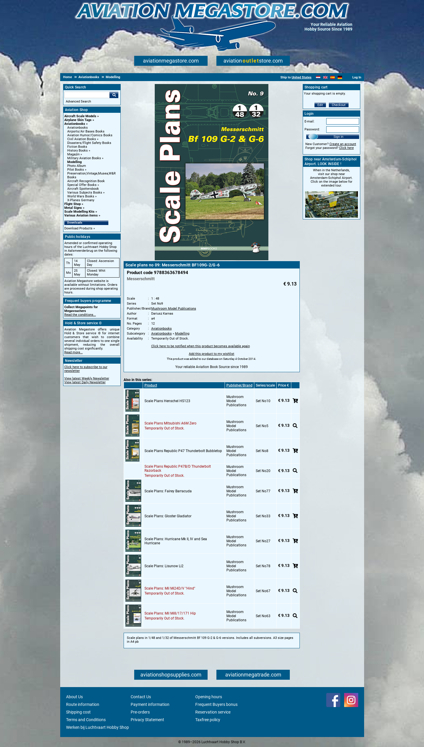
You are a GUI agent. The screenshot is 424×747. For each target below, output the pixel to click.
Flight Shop (72, 204)
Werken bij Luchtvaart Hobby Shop (97, 727)
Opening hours (208, 696)
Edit (320, 105)
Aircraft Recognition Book (86, 181)
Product (150, 385)
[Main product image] (211, 259)
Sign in (339, 136)
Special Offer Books (82, 185)
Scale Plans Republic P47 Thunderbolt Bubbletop (183, 451)
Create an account (342, 144)
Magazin (73, 154)
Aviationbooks (74, 124)
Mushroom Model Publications (173, 308)
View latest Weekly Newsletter (86, 378)
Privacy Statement (147, 719)
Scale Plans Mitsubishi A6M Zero (170, 423)
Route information (82, 704)
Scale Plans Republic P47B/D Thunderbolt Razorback (177, 468)
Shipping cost (78, 712)
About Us (74, 696)
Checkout (339, 105)
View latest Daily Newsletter (85, 382)
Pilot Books (75, 170)
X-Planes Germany (80, 200)
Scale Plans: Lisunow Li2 (164, 566)
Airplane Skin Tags (78, 120)
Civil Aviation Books (81, 139)
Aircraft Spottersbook (83, 189)
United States (302, 77)
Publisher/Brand (239, 385)
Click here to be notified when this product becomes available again (200, 346)
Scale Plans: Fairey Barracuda (168, 491)
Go (114, 95)
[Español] (332, 77)
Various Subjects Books (84, 192)
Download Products (78, 228)
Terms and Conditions (86, 719)
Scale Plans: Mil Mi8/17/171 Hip (170, 613)
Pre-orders (140, 712)
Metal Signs (73, 208)
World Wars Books (80, 196)
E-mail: (309, 121)
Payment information (150, 704)
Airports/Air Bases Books (86, 131)
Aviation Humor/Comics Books (89, 135)
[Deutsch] (340, 77)
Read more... (73, 352)
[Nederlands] (318, 77)
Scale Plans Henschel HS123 (167, 401)
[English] (325, 77)
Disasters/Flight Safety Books (89, 143)
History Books (77, 150)
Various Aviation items (81, 215)
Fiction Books (77, 147)
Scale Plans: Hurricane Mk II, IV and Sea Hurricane (175, 541)
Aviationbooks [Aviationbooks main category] (77, 128)
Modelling (74, 162)
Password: (312, 129)
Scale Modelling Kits (79, 212)
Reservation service (212, 712)
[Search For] (87, 95)
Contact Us (141, 696)
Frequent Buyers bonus (216, 704)
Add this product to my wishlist (211, 354)
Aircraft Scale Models (80, 116)
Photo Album (76, 166)
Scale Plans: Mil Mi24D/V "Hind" (169, 588)
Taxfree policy (207, 719)
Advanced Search (78, 101)
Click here (346, 148)
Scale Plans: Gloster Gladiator (167, 516)
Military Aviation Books (84, 158)
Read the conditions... (80, 315)
